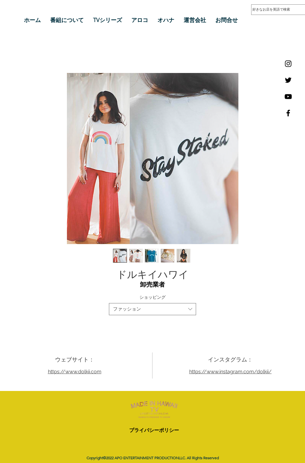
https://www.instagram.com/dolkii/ (230, 371)
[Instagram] (288, 63)
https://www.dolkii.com (74, 371)
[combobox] (152, 309)
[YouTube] (288, 96)
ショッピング (152, 297)
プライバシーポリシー (154, 430)
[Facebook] (288, 113)
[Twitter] (288, 80)
